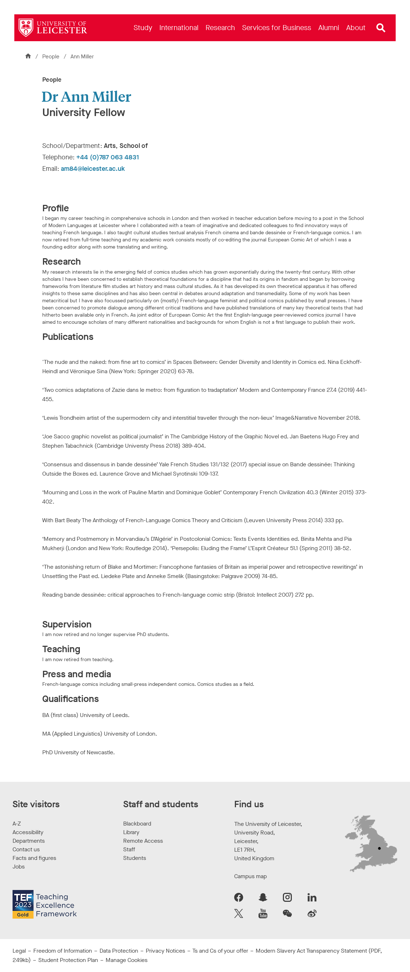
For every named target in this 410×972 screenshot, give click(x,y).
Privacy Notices (165, 950)
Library (131, 832)
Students (134, 858)
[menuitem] (143, 27)
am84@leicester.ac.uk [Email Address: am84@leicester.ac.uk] (93, 168)
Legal (19, 950)
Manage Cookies (127, 960)
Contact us (26, 849)
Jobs (19, 866)
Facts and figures (34, 858)
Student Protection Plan (68, 960)
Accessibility (28, 832)
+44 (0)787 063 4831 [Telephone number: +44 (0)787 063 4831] (107, 157)
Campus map (250, 876)
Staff (129, 849)
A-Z (17, 823)
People (51, 56)
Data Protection (119, 950)
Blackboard (137, 823)
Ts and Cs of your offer (220, 950)
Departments (29, 841)
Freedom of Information (62, 950)
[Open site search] (381, 27)
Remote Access (143, 841)
